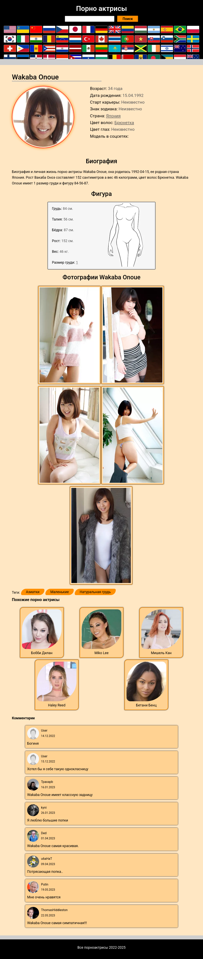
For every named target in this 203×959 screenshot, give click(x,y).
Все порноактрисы (93, 947)
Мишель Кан (161, 653)
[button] (70, 335)
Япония (113, 115)
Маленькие (59, 592)
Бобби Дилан (42, 653)
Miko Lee (101, 653)
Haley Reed (56, 705)
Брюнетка (124, 122)
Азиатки (32, 592)
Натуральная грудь (95, 592)
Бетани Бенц (146, 705)
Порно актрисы (101, 8)
